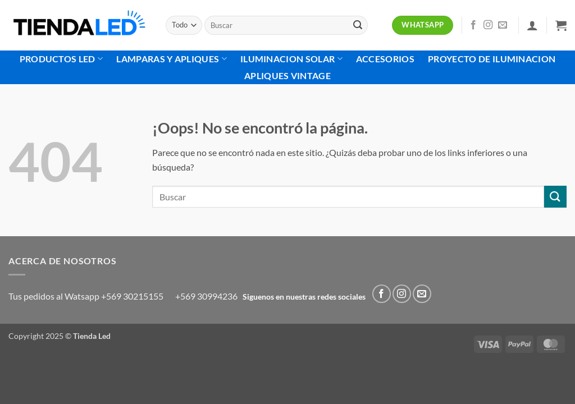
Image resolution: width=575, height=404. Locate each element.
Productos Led (61, 59)
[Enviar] (357, 25)
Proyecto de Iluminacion (491, 58)
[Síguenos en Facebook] (473, 25)
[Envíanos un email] (502, 25)
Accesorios (385, 58)
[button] (532, 25)
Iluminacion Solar (291, 59)
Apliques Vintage (287, 75)
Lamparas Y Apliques (171, 59)
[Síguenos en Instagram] (487, 25)
